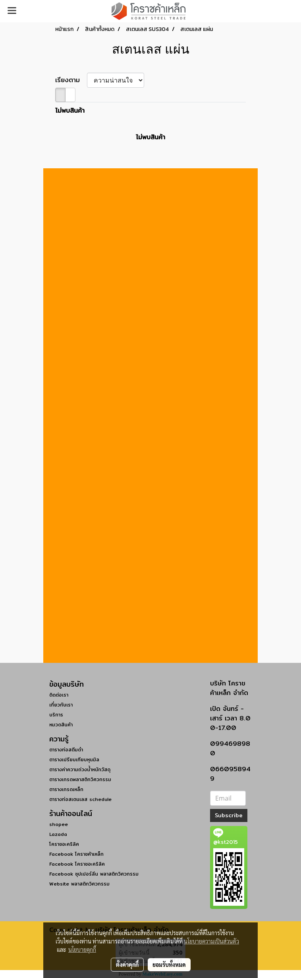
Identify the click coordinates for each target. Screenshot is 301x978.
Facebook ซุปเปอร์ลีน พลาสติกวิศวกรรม (94, 874)
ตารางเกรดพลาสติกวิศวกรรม (80, 779)
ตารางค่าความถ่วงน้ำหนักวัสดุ (79, 769)
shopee (58, 824)
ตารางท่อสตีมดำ (66, 749)
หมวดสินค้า (61, 724)
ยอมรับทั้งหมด (169, 964)
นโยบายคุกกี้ (82, 949)
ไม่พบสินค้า (70, 111)
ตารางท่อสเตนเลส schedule (80, 799)
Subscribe (229, 815)
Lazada (58, 834)
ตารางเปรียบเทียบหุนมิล (74, 759)
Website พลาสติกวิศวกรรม (79, 884)
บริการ (56, 714)
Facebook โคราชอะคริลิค (77, 864)
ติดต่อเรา (58, 695)
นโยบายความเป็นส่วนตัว (211, 941)
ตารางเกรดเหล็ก (66, 789)
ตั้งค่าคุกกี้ (127, 964)
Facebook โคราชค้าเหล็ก (76, 854)
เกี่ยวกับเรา (61, 704)
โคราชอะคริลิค (64, 844)
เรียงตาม (71, 80)
